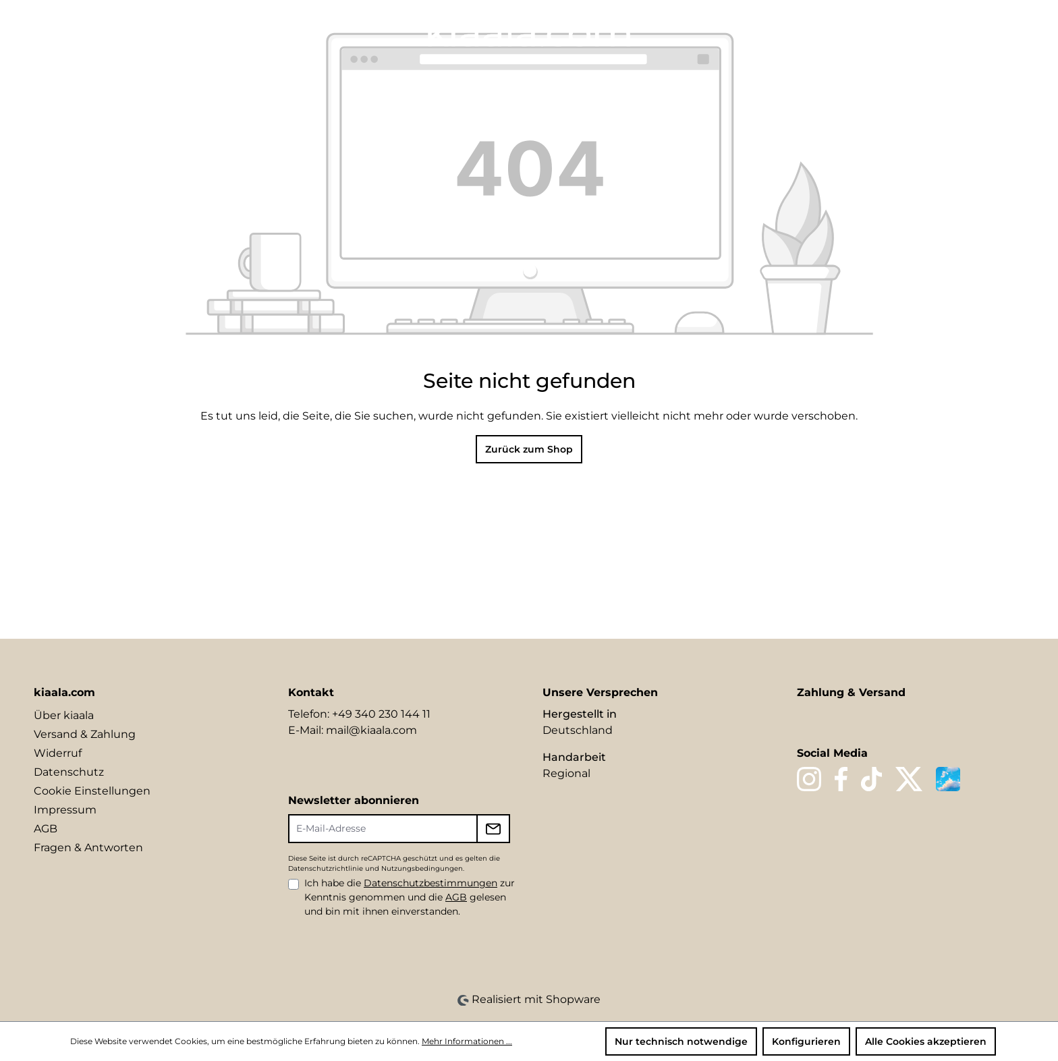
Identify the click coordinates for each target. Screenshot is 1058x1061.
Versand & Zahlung (85, 734)
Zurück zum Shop (529, 449)
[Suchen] (921, 32)
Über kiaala (64, 715)
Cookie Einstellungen (92, 790)
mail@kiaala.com (371, 730)
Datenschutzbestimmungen (430, 883)
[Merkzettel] (944, 32)
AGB (45, 828)
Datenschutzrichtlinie (325, 868)
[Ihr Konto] (967, 32)
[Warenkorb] (1015, 32)
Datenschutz (69, 772)
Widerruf (58, 753)
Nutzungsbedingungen (422, 868)
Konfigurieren (806, 1041)
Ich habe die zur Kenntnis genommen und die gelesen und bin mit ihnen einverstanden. (409, 897)
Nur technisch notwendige (681, 1041)
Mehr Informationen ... (467, 1041)
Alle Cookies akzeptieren (925, 1041)
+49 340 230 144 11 (381, 714)
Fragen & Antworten (88, 847)
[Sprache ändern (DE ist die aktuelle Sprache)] (894, 31)
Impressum (65, 809)
